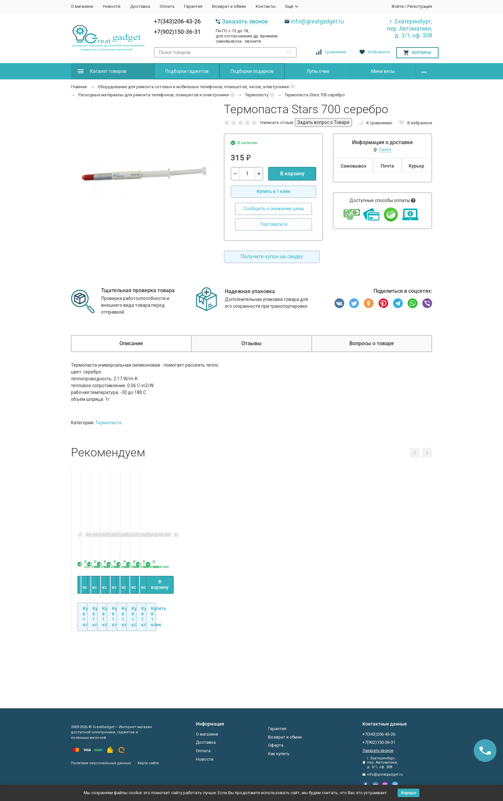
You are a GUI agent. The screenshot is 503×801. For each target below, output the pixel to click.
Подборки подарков (252, 71)
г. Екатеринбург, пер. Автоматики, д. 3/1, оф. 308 (409, 28)
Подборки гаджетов (187, 71)
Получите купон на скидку (272, 256)
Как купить (279, 753)
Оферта (275, 745)
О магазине (82, 6)
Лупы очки (317, 71)
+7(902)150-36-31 (177, 31)
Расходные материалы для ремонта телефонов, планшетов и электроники (153, 94)
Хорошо (408, 792)
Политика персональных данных (101, 763)
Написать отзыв (276, 122)
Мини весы (383, 71)
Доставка (140, 6)
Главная (79, 86)
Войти (398, 6)
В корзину (292, 173)
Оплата (167, 6)
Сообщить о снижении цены (273, 208)
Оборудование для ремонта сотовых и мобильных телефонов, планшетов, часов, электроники (193, 86)
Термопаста (108, 422)
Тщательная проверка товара (138, 290)
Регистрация (419, 6)
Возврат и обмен (229, 6)
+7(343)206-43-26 (177, 21)
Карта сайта (148, 763)
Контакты (266, 6)
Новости (111, 6)
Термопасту (256, 94)
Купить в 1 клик (274, 191)
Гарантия (193, 6)
